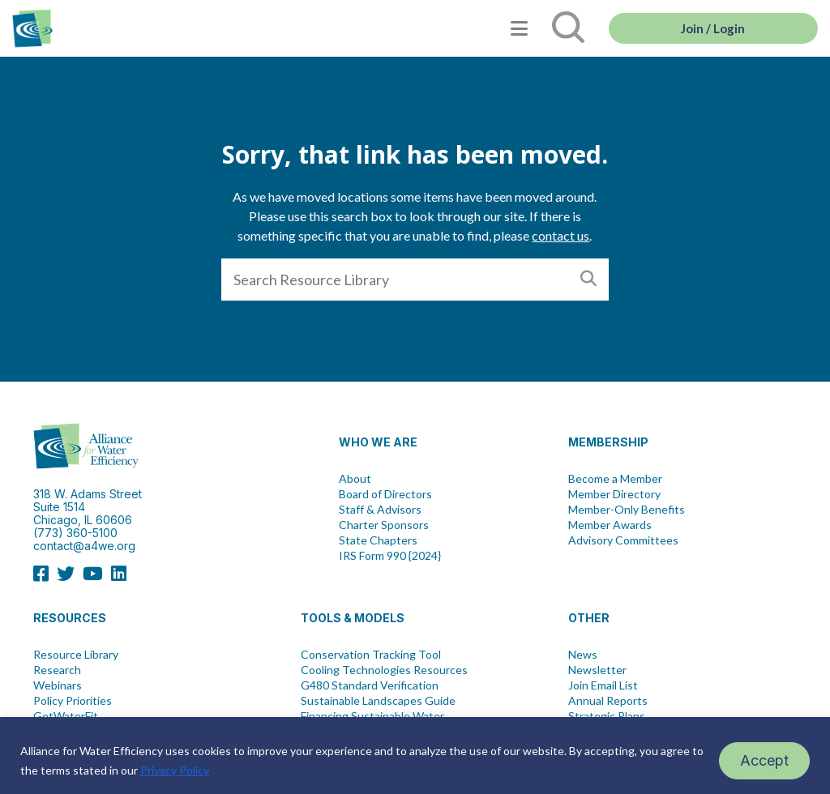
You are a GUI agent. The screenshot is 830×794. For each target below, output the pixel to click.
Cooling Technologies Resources (384, 670)
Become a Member (615, 478)
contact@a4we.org (84, 546)
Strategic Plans (606, 716)
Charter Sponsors (384, 525)
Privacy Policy (174, 770)
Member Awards (610, 525)
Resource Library (75, 654)
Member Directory (614, 494)
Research (57, 670)
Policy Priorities (72, 700)
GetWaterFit (65, 716)
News (582, 654)
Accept (764, 760)
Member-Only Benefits (626, 509)
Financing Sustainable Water (372, 716)
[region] (415, 755)
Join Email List (603, 685)
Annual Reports (608, 700)
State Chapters (378, 540)
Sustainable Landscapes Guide (378, 700)
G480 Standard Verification (370, 685)
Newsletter (597, 670)
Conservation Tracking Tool (371, 654)
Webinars (57, 685)
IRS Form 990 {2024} (390, 555)
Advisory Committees (623, 540)
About (355, 478)
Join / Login (713, 28)
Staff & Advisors (380, 509)
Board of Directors (385, 494)
